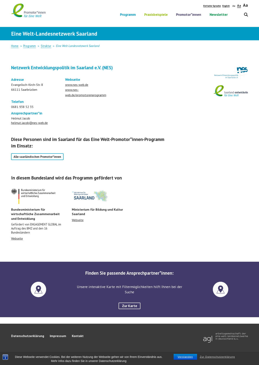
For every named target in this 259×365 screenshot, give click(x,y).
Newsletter (219, 15)
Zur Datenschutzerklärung (217, 357)
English (226, 5)
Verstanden (185, 357)
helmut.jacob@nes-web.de (29, 123)
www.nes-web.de (76, 85)
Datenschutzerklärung (27, 336)
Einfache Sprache (212, 5)
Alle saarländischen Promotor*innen (37, 157)
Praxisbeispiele (156, 15)
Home (14, 46)
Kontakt (78, 336)
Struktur (46, 46)
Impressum (58, 336)
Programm (128, 15)
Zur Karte (129, 305)
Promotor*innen (188, 15)
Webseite (17, 238)
